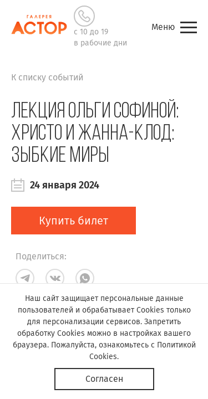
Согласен (104, 379)
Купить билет (73, 220)
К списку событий (47, 77)
